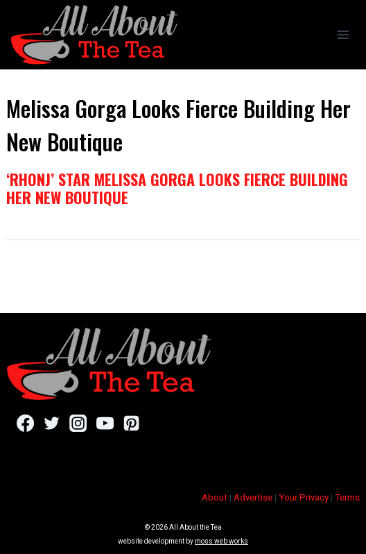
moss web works (221, 541)
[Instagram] (78, 422)
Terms (347, 497)
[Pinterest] (131, 422)
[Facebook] (25, 422)
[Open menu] (343, 34)
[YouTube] (105, 422)
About (214, 497)
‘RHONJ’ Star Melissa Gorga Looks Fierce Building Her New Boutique (177, 188)
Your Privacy (304, 497)
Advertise (253, 497)
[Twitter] (52, 422)
